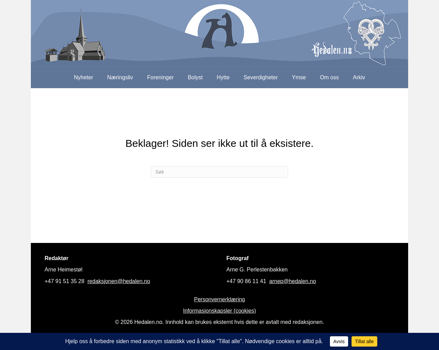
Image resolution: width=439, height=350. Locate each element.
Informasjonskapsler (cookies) (219, 311)
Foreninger (160, 77)
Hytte (223, 77)
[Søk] (219, 172)
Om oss (329, 77)
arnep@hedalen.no (292, 281)
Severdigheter (261, 77)
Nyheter (83, 77)
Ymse (299, 77)
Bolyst (195, 77)
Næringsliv (120, 77)
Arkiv (359, 77)
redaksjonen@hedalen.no (118, 281)
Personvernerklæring (219, 299)
